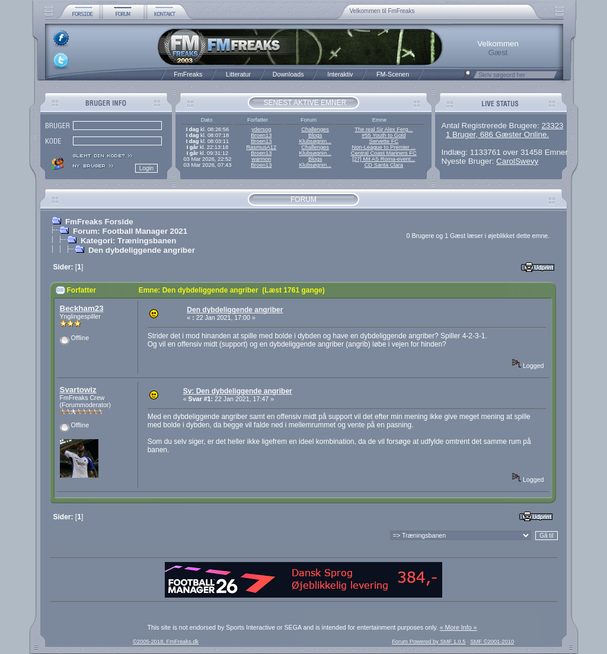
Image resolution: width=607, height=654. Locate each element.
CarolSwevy (517, 161)
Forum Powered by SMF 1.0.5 (428, 642)
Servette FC (383, 141)
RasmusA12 (261, 147)
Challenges (315, 129)
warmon (261, 159)
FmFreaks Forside (99, 221)
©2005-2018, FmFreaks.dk (166, 642)
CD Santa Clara (384, 165)
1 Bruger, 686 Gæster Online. (497, 134)
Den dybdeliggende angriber (141, 250)
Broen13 (261, 135)
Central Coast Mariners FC (384, 153)
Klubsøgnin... (315, 141)
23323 (552, 125)
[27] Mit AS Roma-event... (383, 159)
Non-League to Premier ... (384, 147)
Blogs (315, 135)
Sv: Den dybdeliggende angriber (237, 391)
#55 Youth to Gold (383, 135)
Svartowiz (78, 389)
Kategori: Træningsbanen (128, 240)
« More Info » (458, 627)
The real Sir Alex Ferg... (383, 129)
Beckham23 (82, 308)
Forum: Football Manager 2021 (130, 231)
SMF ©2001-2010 (492, 642)
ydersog (261, 129)
